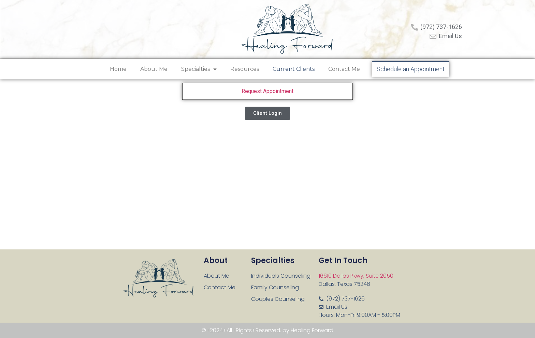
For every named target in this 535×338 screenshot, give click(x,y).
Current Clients (294, 69)
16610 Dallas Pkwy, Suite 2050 (356, 276)
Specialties (199, 69)
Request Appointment (267, 91)
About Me (154, 69)
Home (118, 69)
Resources (244, 69)
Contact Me (344, 69)
